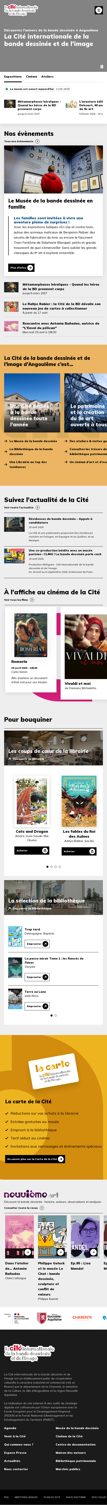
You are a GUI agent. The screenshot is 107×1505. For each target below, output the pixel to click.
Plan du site (52, 1497)
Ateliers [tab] (47, 76)
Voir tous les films (16, 599)
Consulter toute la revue (21, 1207)
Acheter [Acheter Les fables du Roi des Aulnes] (69, 851)
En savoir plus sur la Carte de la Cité (32, 1159)
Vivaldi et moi (78, 683)
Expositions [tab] (13, 76)
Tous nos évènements (18, 141)
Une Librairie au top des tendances (28, 464)
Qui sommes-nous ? (18, 1444)
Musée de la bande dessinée (77, 1428)
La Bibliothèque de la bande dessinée (31, 451)
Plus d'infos (18, 267)
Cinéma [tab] (31, 76)
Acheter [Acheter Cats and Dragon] (22, 850)
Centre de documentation (75, 1444)
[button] (47, 867)
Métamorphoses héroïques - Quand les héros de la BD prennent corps (39, 105)
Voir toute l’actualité (18, 507)
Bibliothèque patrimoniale (76, 1461)
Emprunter (34, 943)
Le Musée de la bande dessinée (33, 441)
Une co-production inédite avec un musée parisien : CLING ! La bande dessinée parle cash (65, 552)
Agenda (10, 1428)
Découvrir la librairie (28, 759)
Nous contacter (16, 1469)
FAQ (6, 1497)
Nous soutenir (76, 1497)
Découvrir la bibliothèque (32, 908)
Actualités (12, 1461)
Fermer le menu (99, 10)
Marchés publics (68, 1469)
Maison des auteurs (71, 1453)
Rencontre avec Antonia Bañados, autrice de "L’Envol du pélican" (61, 325)
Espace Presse (15, 1453)
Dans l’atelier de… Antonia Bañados (17, 1268)
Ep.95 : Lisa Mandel (81, 1265)
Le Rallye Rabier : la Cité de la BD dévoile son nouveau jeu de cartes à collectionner (62, 306)
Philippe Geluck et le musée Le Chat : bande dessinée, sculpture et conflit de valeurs (51, 1278)
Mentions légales (26, 1497)
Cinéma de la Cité (69, 1436)
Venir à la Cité (15, 1436)
